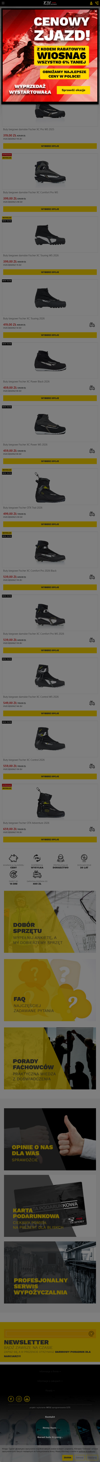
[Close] (95, 11)
